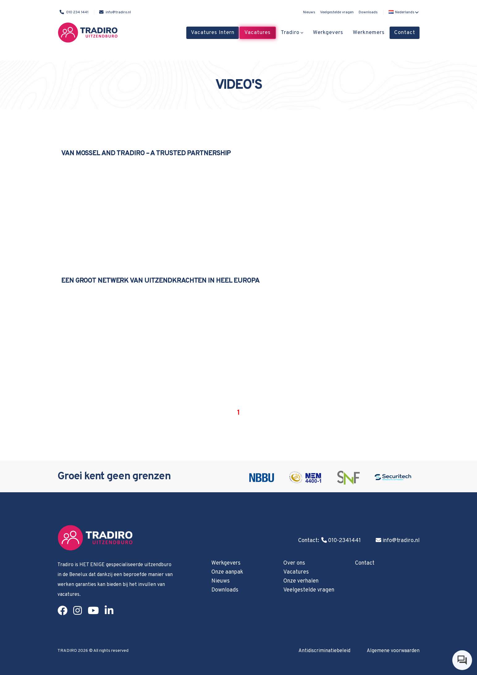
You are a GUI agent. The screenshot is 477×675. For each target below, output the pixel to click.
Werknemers (369, 32)
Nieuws (309, 12)
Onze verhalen (301, 581)
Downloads (368, 12)
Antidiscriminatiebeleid (324, 651)
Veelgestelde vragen (337, 12)
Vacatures (257, 32)
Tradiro (290, 32)
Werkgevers (328, 32)
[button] (403, 12)
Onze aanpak (227, 572)
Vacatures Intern (212, 32)
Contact (404, 32)
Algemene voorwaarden (393, 651)
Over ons (294, 563)
